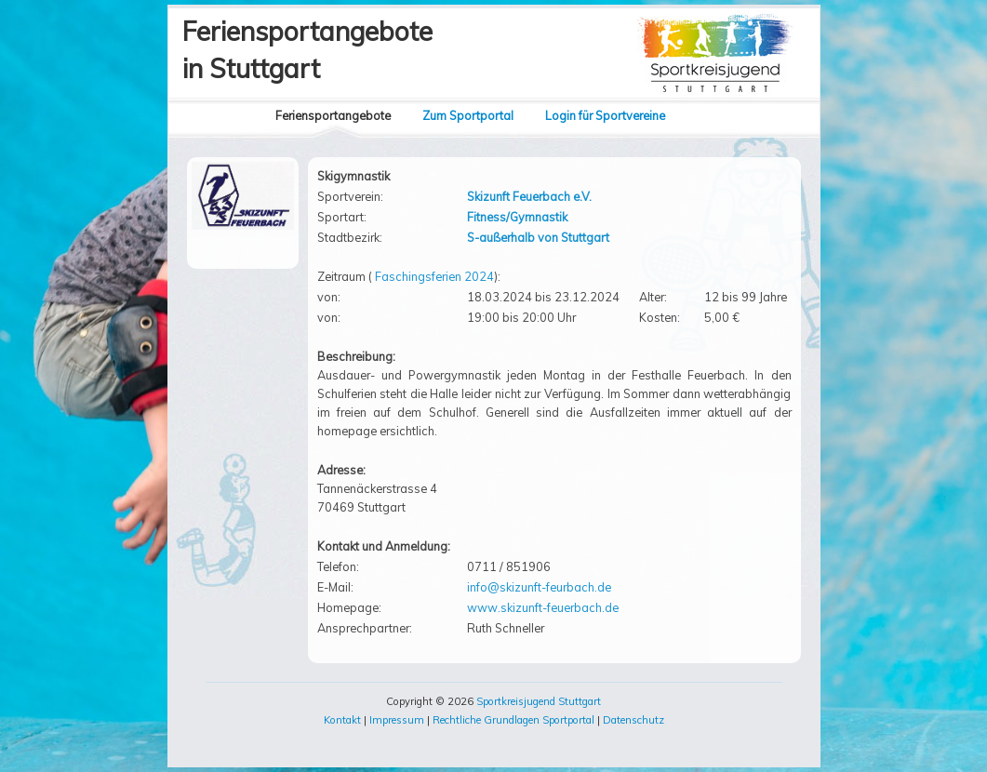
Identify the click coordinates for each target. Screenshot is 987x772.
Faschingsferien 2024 (434, 276)
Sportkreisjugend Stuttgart (538, 701)
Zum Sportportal (468, 115)
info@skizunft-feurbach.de (539, 586)
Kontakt (342, 719)
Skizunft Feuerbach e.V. (529, 196)
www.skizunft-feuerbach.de (543, 607)
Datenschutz (633, 719)
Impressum (396, 719)
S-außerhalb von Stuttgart (538, 237)
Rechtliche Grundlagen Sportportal (513, 719)
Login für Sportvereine (605, 115)
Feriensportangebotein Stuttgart (307, 50)
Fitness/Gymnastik (517, 216)
